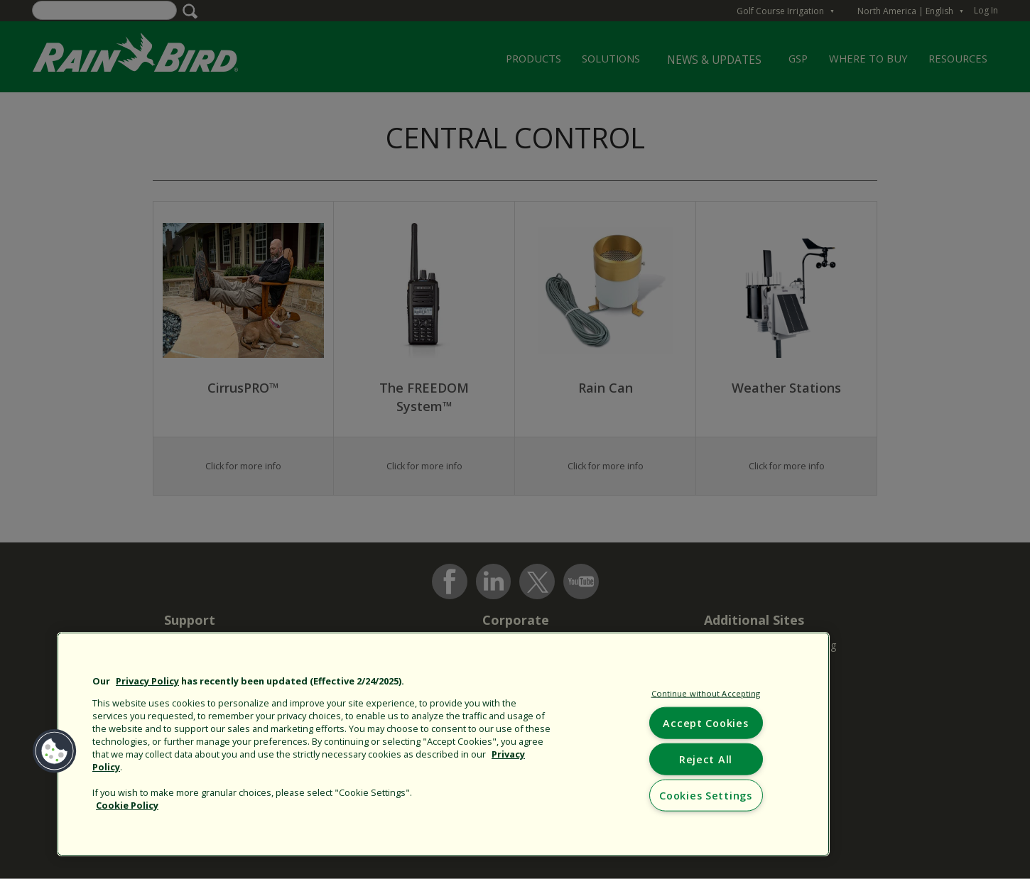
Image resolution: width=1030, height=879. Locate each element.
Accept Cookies (705, 722)
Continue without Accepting (706, 693)
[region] (443, 744)
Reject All (705, 758)
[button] (54, 751)
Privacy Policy (147, 681)
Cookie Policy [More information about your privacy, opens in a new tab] (127, 805)
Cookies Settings (705, 795)
